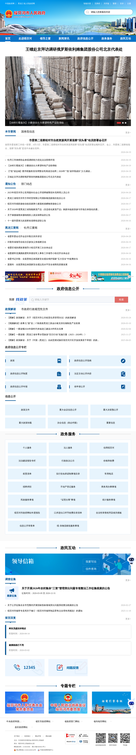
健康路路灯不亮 (16, 645)
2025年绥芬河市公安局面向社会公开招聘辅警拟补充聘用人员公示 (38, 192)
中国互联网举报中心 (45, 750)
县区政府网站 (21, 727)
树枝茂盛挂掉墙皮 (17, 628)
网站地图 (49, 736)
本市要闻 (10, 131)
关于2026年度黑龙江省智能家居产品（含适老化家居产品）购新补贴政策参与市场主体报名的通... (53, 209)
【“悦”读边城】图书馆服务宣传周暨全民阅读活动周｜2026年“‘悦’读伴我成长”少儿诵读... (49, 171)
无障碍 (97, 4)
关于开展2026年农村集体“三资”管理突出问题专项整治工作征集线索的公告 (66, 588)
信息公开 (10, 396)
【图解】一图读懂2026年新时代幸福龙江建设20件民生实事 (35, 329)
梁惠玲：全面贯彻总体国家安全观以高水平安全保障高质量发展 (37, 264)
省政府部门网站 (72, 721)
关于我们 (17, 736)
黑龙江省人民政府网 (26, 4)
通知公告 (10, 183)
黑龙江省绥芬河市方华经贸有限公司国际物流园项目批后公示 (36, 198)
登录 (122, 4)
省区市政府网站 (42, 721)
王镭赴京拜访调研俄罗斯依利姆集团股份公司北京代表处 (74, 49)
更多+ (128, 132)
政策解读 (10, 309)
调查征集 (10, 579)
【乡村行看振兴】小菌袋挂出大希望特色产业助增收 (32, 165)
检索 (121, 299)
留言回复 (10, 617)
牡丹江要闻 (30, 227)
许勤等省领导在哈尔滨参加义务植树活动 (26, 242)
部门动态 (26, 183)
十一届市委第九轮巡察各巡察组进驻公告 (26, 221)
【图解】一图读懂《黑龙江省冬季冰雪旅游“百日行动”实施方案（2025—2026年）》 (46, 334)
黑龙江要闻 (11, 227)
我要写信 (91, 561)
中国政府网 (9, 4)
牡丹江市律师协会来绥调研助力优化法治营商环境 (31, 160)
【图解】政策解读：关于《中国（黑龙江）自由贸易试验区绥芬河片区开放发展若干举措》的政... (53, 340)
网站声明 (38, 736)
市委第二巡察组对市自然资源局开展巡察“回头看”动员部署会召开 (68, 140)
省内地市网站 (100, 721)
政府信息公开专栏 (16, 347)
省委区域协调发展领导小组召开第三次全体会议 (29, 247)
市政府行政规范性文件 (34, 309)
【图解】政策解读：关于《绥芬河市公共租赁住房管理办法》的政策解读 (41, 317)
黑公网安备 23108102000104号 (25, 750)
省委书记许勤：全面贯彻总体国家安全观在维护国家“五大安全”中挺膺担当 (42, 259)
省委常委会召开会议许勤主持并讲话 (24, 236)
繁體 (114, 4)
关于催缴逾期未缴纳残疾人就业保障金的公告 (28, 215)
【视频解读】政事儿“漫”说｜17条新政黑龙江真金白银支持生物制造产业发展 (43, 323)
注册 (129, 4)
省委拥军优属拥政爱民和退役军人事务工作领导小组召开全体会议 (38, 253)
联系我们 (27, 736)
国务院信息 (28, 131)
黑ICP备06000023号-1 (39, 746)
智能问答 (87, 4)
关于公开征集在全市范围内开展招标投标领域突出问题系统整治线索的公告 (42, 605)
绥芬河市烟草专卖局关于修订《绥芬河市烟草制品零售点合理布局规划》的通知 (44, 611)
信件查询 (91, 568)
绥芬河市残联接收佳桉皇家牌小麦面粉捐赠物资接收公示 (34, 204)
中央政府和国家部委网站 (16, 721)
